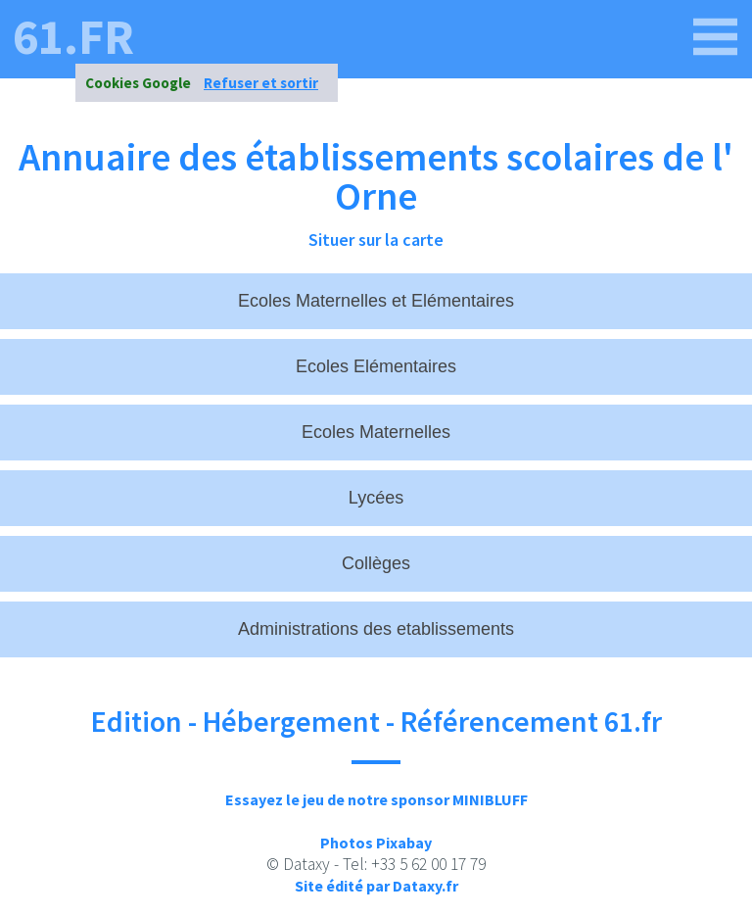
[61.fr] (715, 37)
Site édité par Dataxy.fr (376, 885)
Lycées (376, 497)
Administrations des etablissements (376, 629)
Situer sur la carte (376, 239)
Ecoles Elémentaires (376, 366)
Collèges (376, 563)
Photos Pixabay (376, 842)
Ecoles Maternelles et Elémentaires (376, 301)
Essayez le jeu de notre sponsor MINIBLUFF (376, 799)
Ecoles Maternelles (376, 432)
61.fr (73, 37)
